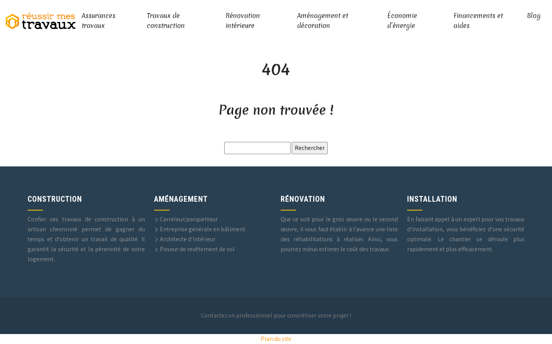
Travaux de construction (166, 20)
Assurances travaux (98, 20)
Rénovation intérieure (242, 20)
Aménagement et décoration (322, 20)
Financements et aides (478, 20)
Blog (533, 15)
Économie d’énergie (402, 20)
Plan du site (276, 339)
